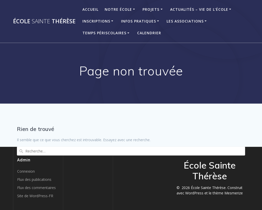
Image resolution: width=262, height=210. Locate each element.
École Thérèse (44, 21)
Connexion (26, 171)
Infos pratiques (138, 21)
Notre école (118, 9)
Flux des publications (34, 179)
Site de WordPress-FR (35, 195)
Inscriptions (96, 21)
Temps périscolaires (104, 32)
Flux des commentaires (36, 187)
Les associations (185, 21)
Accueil (90, 9)
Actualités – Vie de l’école (199, 9)
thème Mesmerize (228, 193)
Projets (151, 9)
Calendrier (149, 32)
